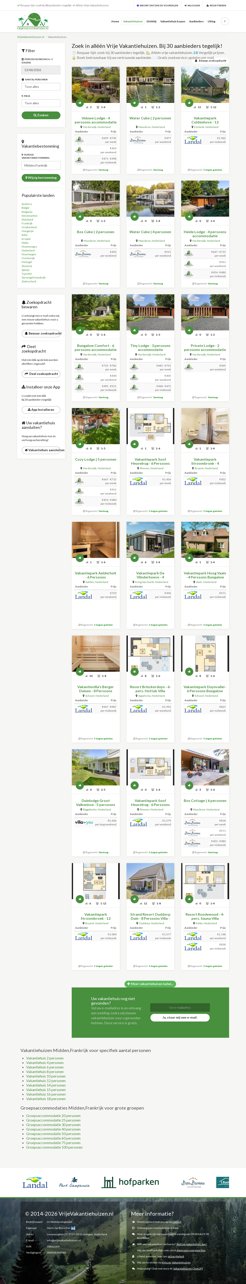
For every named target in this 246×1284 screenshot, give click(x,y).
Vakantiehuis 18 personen (46, 1098)
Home (115, 21)
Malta (25, 242)
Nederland (28, 250)
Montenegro (29, 246)
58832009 (53, 1246)
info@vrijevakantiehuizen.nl (64, 1240)
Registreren (216, 5)
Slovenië (27, 266)
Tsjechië (27, 273)
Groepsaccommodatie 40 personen (53, 1129)
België (25, 207)
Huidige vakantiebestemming (36, 156)
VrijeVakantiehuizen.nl (30, 37)
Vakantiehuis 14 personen (46, 1085)
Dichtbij (151, 21)
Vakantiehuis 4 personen (45, 1062)
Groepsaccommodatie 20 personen (53, 1115)
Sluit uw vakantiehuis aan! (191, 1244)
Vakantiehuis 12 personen (46, 1080)
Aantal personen (35, 79)
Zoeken (41, 115)
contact (176, 1222)
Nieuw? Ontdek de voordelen (157, 5)
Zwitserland (29, 281)
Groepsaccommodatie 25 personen (53, 1120)
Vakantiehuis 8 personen (45, 1071)
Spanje (26, 270)
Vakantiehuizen (133, 21)
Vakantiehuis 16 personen (46, 1094)
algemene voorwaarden (191, 1250)
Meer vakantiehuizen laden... (150, 984)
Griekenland (29, 227)
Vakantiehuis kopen (172, 21)
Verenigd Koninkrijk (34, 277)
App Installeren (41, 409)
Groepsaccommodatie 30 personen (53, 1124)
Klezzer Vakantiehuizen (176, 1262)
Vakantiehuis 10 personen (46, 1076)
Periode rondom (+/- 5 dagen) (37, 61)
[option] (70, 1182)
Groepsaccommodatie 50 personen (53, 1133)
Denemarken (30, 215)
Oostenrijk (28, 258)
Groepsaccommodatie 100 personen (54, 1147)
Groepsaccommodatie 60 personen (53, 1138)
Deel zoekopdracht (41, 374)
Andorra (27, 204)
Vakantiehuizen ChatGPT (188, 1268)
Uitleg (211, 21)
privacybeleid (176, 1256)
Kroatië (26, 239)
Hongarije (28, 231)
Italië (25, 235)
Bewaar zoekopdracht (43, 333)
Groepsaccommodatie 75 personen (53, 1142)
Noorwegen (29, 254)
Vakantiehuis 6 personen (45, 1067)
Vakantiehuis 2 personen (45, 1058)
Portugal (27, 262)
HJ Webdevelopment (59, 1222)
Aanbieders (196, 21)
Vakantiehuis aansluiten (43, 450)
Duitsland (27, 219)
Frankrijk (27, 223)
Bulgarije (27, 212)
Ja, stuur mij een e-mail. (180, 1017)
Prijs (26, 96)
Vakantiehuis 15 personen (46, 1089)
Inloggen (192, 5)
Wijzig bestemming (41, 177)
